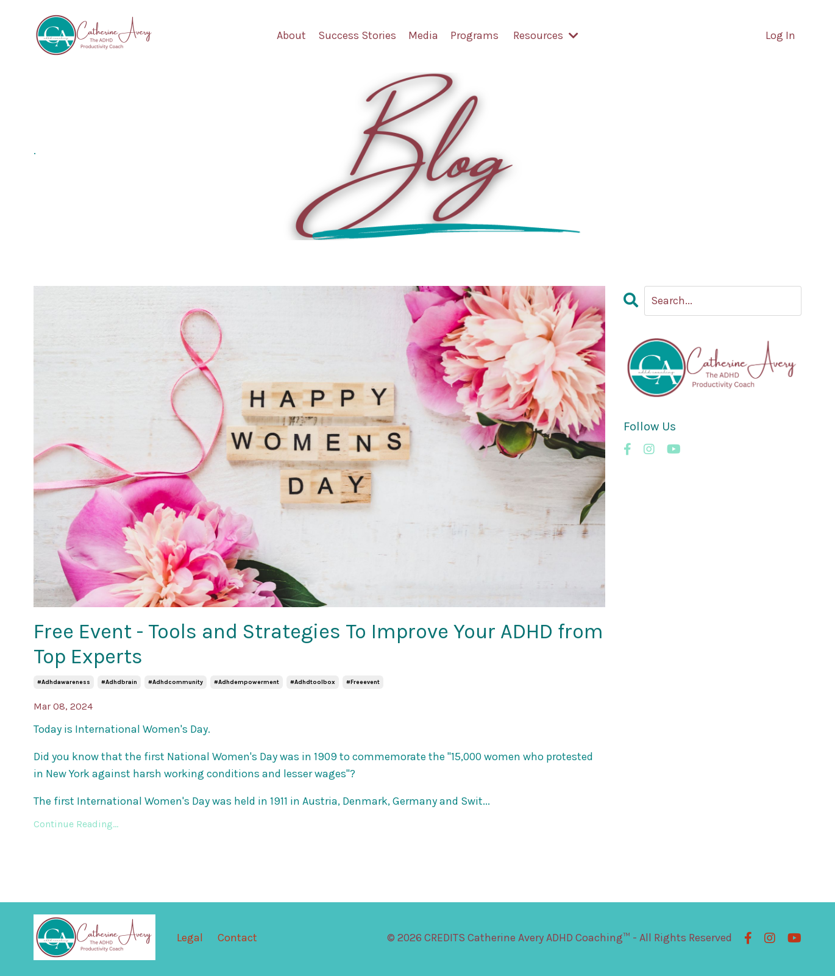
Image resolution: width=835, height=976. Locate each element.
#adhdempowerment (246, 684)
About (291, 36)
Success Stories (357, 36)
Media (423, 36)
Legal (190, 939)
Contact (237, 939)
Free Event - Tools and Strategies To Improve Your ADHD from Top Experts (312, 645)
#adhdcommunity (175, 684)
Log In (780, 36)
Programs (474, 36)
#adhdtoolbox (312, 684)
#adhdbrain (119, 684)
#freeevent (363, 684)
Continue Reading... (76, 826)
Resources (545, 36)
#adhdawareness (63, 684)
